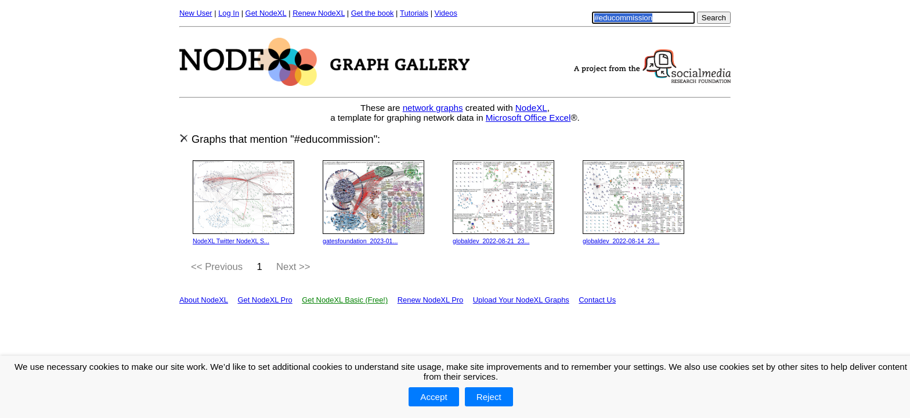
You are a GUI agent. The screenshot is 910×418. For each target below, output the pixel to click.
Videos (446, 13)
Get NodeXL (266, 13)
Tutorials (414, 13)
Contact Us (597, 300)
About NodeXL (203, 300)
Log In (228, 13)
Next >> (293, 266)
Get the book (372, 13)
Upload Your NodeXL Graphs (521, 300)
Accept (433, 397)
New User (195, 13)
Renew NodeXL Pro (431, 300)
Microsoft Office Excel (528, 117)
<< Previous (217, 266)
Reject (488, 397)
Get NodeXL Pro (264, 300)
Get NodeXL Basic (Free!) (345, 300)
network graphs (433, 108)
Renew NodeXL (318, 13)
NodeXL (531, 108)
